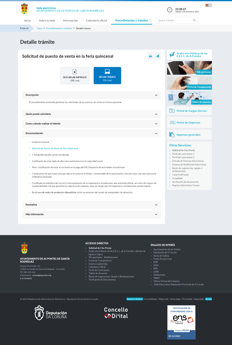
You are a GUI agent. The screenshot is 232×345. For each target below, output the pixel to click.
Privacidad (187, 299)
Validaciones (159, 274)
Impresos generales (98, 263)
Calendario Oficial (97, 266)
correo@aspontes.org (41, 275)
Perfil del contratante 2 (183, 157)
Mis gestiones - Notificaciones (103, 257)
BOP (155, 262)
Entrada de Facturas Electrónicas (188, 161)
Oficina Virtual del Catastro (166, 281)
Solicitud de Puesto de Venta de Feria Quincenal (55, 148)
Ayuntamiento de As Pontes (167, 249)
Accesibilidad (150, 299)
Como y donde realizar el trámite (43, 123)
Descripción (32, 94)
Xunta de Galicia (161, 255)
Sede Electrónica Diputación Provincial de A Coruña (179, 284)
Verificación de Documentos (102, 279)
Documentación (34, 133)
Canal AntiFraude (180, 174)
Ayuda (209, 299)
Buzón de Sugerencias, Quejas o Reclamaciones (111, 276)
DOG (156, 265)
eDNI (156, 271)
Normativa (31, 204)
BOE (155, 268)
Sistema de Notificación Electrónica (189, 164)
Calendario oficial (96, 20)
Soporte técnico (135, 299)
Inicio (27, 20)
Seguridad (199, 299)
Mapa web (163, 299)
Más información (35, 214)
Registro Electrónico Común (186, 185)
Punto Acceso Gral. (162, 258)
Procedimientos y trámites (131, 20)
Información (70, 20)
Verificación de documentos (185, 181)
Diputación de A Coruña (164, 252)
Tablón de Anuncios (98, 273)
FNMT (156, 278)
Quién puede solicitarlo (38, 113)
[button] (208, 5)
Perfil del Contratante (99, 270)
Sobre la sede (47, 20)
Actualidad (177, 178)
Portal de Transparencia (100, 260)
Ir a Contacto (26, 278)
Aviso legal (175, 299)
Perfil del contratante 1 (183, 153)
